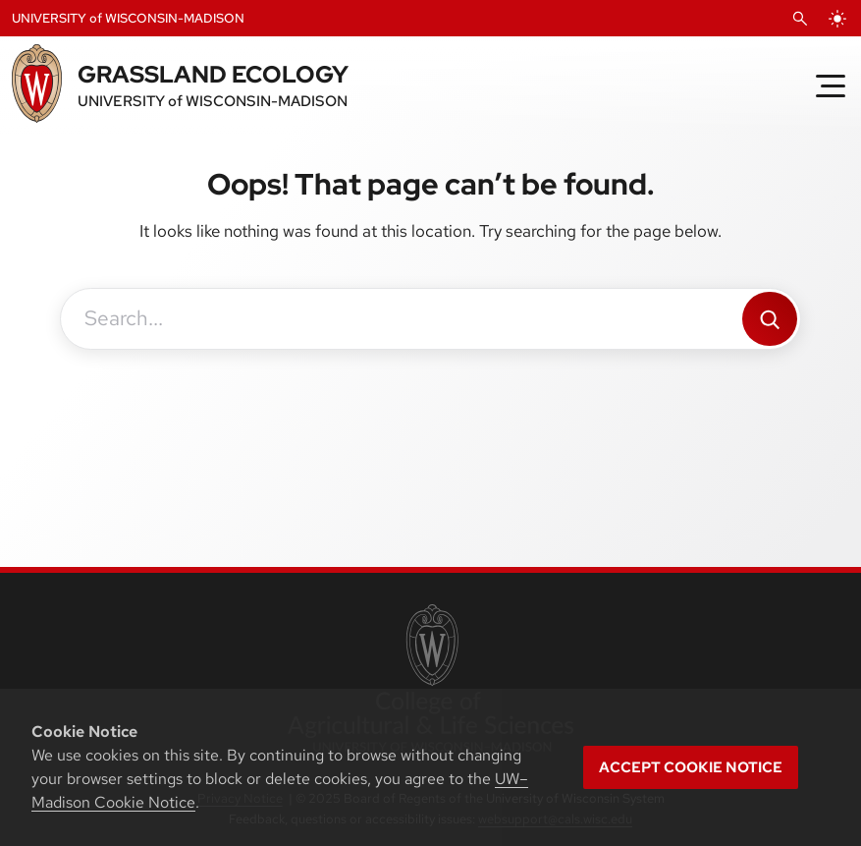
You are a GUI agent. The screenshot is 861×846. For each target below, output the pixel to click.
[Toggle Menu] (830, 85)
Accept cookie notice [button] (690, 767)
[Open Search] (800, 18)
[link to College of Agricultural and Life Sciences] (430, 680)
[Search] (769, 319)
